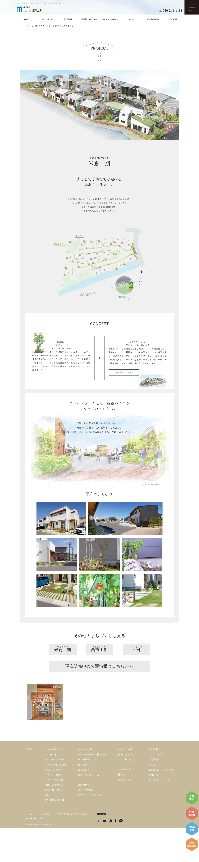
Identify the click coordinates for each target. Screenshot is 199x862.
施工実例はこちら (124, 372)
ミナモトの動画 (53, 808)
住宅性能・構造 (53, 824)
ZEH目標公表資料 (54, 834)
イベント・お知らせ (110, 19)
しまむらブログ (126, 813)
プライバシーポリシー (160, 814)
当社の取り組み (152, 19)
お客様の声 (84, 803)
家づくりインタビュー (90, 808)
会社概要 (173, 19)
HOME (25, 19)
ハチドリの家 (125, 783)
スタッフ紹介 (155, 788)
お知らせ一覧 (85, 783)
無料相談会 (191, 813)
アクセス (153, 798)
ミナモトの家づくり (47, 19)
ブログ (131, 19)
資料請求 (191, 798)
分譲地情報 (191, 829)
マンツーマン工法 (54, 793)
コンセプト (51, 788)
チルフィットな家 (127, 788)
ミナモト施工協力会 (56, 798)
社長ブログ (124, 808)
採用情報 (153, 793)
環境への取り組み (54, 818)
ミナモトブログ (126, 803)
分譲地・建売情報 (89, 19)
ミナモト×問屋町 (54, 814)
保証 (47, 829)
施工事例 (68, 19)
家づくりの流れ (53, 803)
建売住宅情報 (85, 823)
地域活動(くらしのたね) (161, 803)
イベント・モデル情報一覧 (92, 788)
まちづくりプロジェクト (91, 828)
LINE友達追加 (192, 844)
